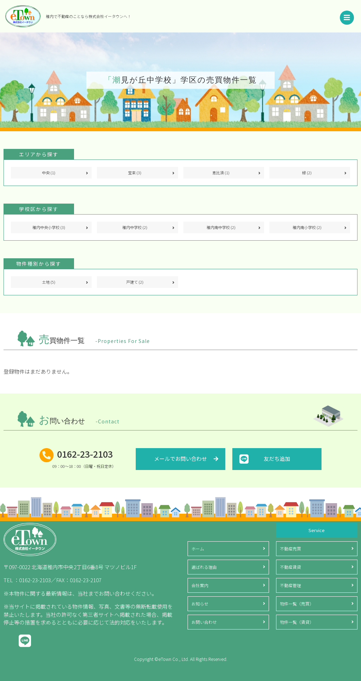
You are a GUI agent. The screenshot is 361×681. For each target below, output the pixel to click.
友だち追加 (277, 458)
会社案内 (199, 585)
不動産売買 (290, 549)
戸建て (134, 282)
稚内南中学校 (221, 227)
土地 (48, 282)
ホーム (197, 549)
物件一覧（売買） (297, 604)
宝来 (134, 172)
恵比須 (221, 172)
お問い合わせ (204, 622)
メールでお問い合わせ (180, 458)
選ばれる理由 (204, 567)
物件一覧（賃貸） (297, 622)
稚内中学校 (134, 227)
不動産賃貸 (290, 567)
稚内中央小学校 (48, 227)
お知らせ (199, 604)
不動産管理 (290, 585)
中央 (48, 172)
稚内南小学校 (307, 227)
